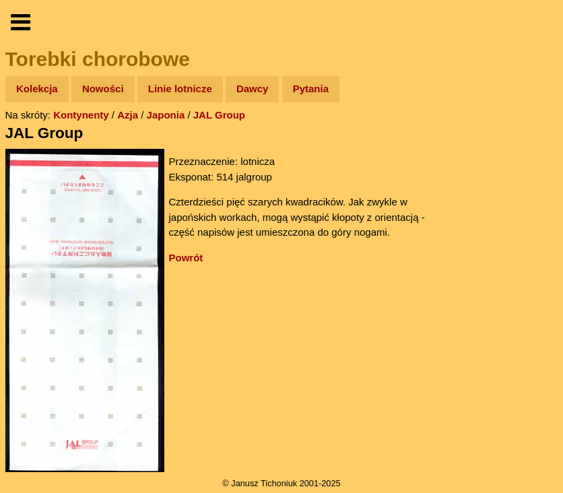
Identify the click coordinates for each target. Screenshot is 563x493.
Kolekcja (37, 88)
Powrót (186, 257)
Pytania (311, 88)
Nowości (103, 88)
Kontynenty (81, 115)
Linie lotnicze (180, 88)
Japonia (166, 115)
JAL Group (219, 115)
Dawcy (252, 88)
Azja (127, 115)
